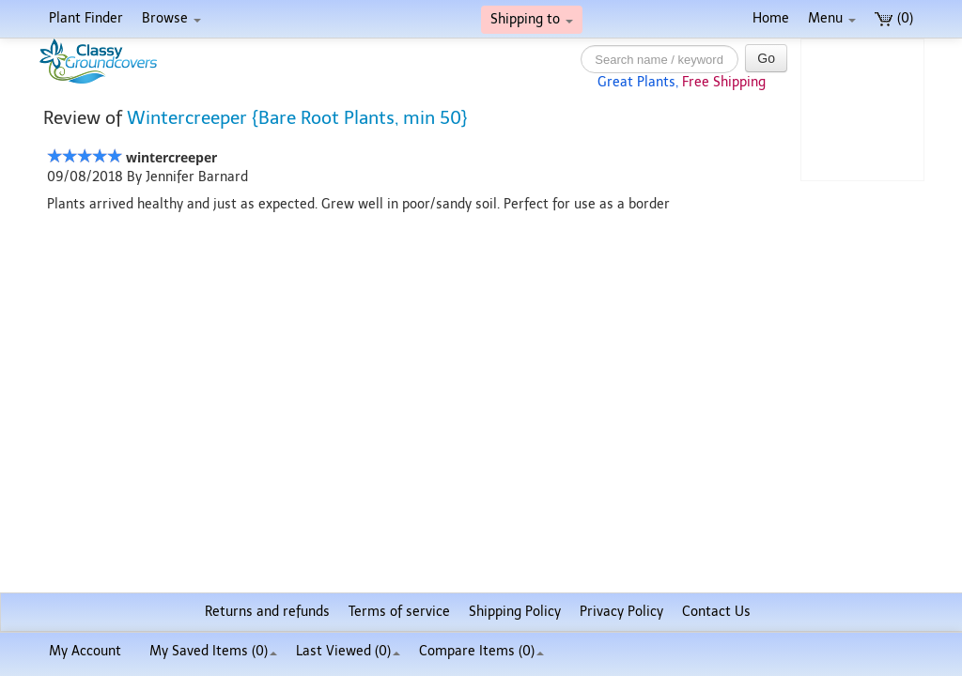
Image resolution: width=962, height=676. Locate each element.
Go (766, 58)
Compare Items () (481, 651)
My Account (85, 651)
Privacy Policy (621, 612)
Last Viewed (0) (348, 651)
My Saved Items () (213, 651)
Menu (832, 18)
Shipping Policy (515, 612)
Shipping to (531, 19)
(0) (894, 18)
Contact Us (716, 612)
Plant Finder (86, 18)
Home (771, 18)
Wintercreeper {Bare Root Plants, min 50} (297, 118)
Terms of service (399, 612)
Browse (171, 18)
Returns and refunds (267, 612)
